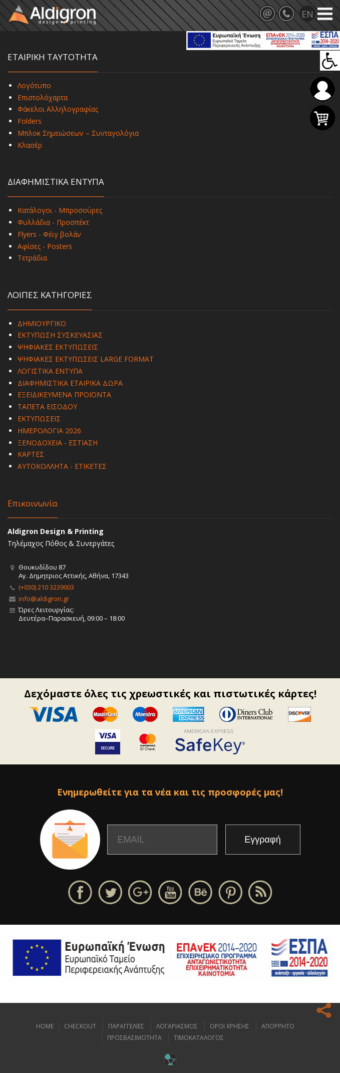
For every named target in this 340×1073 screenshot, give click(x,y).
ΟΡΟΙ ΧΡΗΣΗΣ (229, 1026)
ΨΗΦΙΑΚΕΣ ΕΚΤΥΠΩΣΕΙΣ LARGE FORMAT (86, 359)
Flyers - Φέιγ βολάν (49, 234)
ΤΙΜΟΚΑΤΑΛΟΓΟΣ (199, 1037)
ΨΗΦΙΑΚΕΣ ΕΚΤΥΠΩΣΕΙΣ (58, 347)
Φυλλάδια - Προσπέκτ (53, 222)
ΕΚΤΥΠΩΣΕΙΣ (39, 418)
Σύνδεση (322, 89)
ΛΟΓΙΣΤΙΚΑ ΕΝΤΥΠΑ (50, 371)
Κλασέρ (30, 145)
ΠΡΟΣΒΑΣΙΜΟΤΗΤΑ (134, 1037)
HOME (45, 1026)
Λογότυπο (34, 85)
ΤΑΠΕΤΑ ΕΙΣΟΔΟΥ (47, 406)
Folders (30, 121)
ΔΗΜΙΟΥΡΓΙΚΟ (42, 323)
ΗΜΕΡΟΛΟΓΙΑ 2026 (49, 430)
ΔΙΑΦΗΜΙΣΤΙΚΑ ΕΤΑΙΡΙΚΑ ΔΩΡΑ (70, 383)
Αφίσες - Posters (45, 246)
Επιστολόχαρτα (43, 97)
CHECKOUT (80, 1026)
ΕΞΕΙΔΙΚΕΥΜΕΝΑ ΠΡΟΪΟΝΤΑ (64, 394)
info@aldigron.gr (44, 598)
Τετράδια (32, 257)
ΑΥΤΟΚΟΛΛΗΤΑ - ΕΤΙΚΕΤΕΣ (62, 466)
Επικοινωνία (33, 503)
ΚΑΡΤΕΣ (31, 454)
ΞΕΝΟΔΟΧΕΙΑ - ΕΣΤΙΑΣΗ (58, 442)
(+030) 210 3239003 (46, 587)
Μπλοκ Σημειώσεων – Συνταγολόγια (78, 133)
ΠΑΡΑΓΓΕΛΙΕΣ (126, 1026)
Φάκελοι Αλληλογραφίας (58, 109)
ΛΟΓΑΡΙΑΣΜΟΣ (177, 1026)
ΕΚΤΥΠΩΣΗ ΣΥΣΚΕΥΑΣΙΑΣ (60, 335)
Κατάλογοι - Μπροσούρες (60, 210)
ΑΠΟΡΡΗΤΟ (277, 1026)
